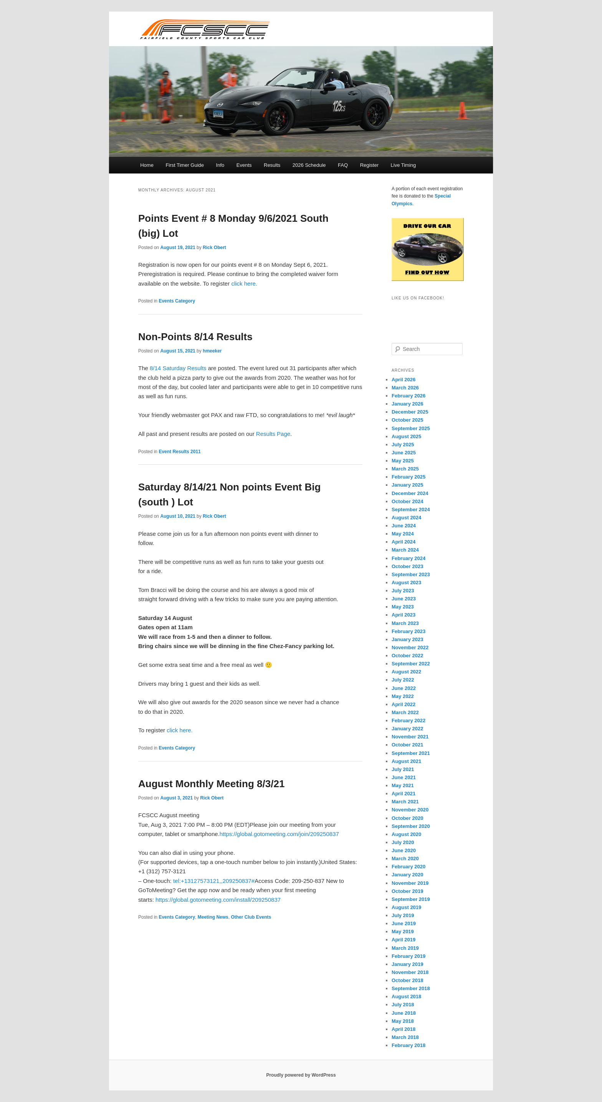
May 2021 (403, 785)
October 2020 (407, 818)
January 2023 (407, 639)
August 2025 (406, 436)
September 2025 (411, 428)
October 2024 (407, 501)
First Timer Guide (184, 165)
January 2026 (407, 404)
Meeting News (213, 917)
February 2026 (408, 396)
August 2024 (406, 517)
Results (272, 165)
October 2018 (407, 980)
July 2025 (403, 444)
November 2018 (410, 972)
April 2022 (403, 704)
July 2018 (403, 1004)
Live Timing (403, 165)
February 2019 (408, 956)
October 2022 (407, 655)
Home (147, 165)
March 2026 (405, 388)
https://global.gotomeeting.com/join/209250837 (279, 834)
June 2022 (404, 688)
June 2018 (404, 1013)
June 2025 (404, 452)
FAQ (343, 165)
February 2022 (408, 720)
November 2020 (410, 810)
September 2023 (411, 574)
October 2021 (407, 745)
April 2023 (403, 615)
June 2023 (404, 599)
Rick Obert (214, 247)
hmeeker (212, 351)
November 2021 (410, 737)
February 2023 (408, 631)
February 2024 (408, 558)
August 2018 (406, 996)
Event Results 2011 (179, 451)
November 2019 (410, 883)
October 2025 (407, 420)
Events (244, 165)
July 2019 (403, 915)
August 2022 (406, 672)
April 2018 (403, 1029)
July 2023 (403, 590)
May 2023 (403, 607)
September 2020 (411, 826)
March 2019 (405, 948)
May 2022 (403, 696)
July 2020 (403, 842)
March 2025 (405, 469)
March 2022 (405, 712)
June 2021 (404, 777)
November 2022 (410, 647)
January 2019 (407, 964)
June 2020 (404, 850)
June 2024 (404, 526)
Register (369, 165)
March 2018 (405, 1037)
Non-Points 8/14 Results (195, 336)
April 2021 (403, 793)
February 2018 (408, 1045)
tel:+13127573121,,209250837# (214, 881)
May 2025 (403, 461)
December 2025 (410, 412)
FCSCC (204, 28)
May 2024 (403, 534)
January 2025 (407, 485)
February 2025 (408, 477)
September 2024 (411, 509)
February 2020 (408, 866)
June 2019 (404, 923)
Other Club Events (251, 917)
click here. (244, 283)
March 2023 (405, 623)
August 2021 (406, 761)
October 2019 (407, 891)
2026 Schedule (309, 165)
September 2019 (411, 899)
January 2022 (407, 728)
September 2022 (411, 664)
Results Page (273, 433)
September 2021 (411, 753)
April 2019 (403, 939)
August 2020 (406, 834)
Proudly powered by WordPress (301, 1075)
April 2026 (403, 379)
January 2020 (407, 875)
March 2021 (405, 801)
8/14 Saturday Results (178, 368)
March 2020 (405, 858)
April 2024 (403, 542)
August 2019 (406, 907)
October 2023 (407, 566)
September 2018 (411, 988)
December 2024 (410, 493)
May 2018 (403, 1021)
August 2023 (406, 582)
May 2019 (403, 931)
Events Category (177, 301)
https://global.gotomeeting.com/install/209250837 (218, 899)
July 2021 (403, 769)
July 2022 (403, 680)
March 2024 (405, 550)
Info (220, 165)
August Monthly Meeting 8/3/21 (211, 784)
